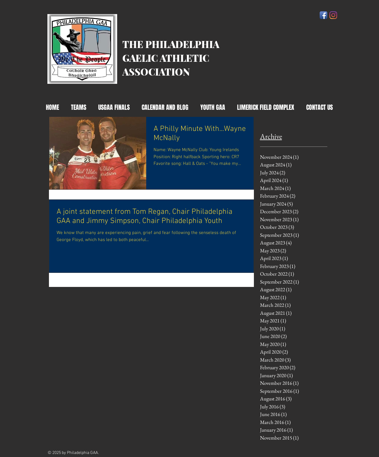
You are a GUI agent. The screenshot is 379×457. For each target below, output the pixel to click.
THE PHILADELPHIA (170, 44)
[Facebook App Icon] (323, 15)
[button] (165, 107)
